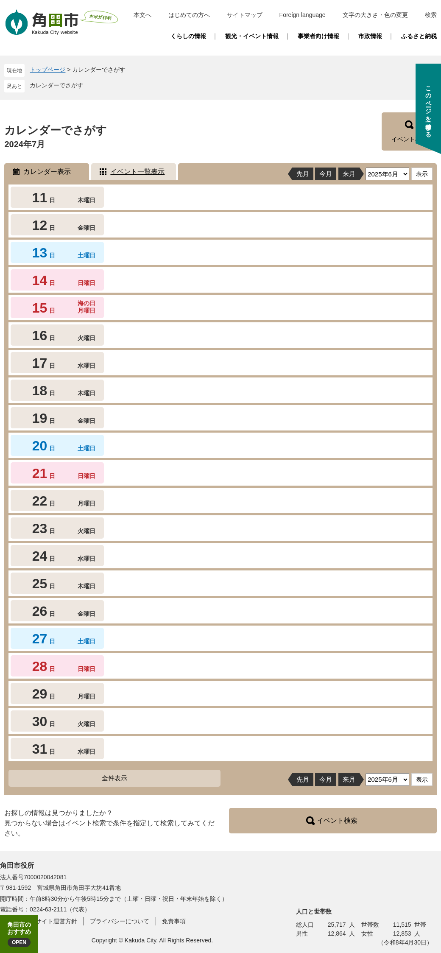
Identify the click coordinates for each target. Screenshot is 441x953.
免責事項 (174, 921)
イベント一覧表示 (137, 171)
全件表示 (114, 778)
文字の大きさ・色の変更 (375, 14)
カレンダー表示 (47, 171)
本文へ (142, 14)
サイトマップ (244, 14)
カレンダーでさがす (56, 85)
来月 (349, 173)
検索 (431, 14)
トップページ (47, 69)
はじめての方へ (189, 14)
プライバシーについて (119, 921)
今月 (325, 173)
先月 (302, 173)
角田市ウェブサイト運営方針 (38, 921)
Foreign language (302, 14)
